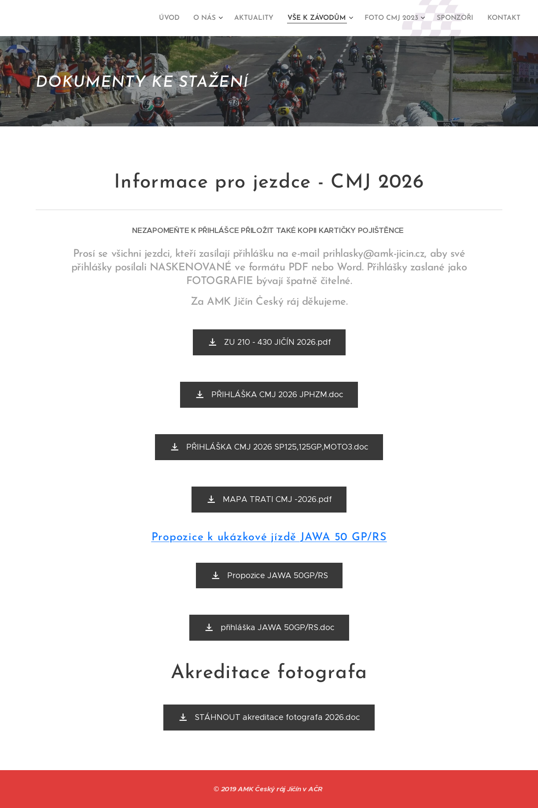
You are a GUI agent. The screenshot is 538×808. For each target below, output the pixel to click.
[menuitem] (179, 18)
